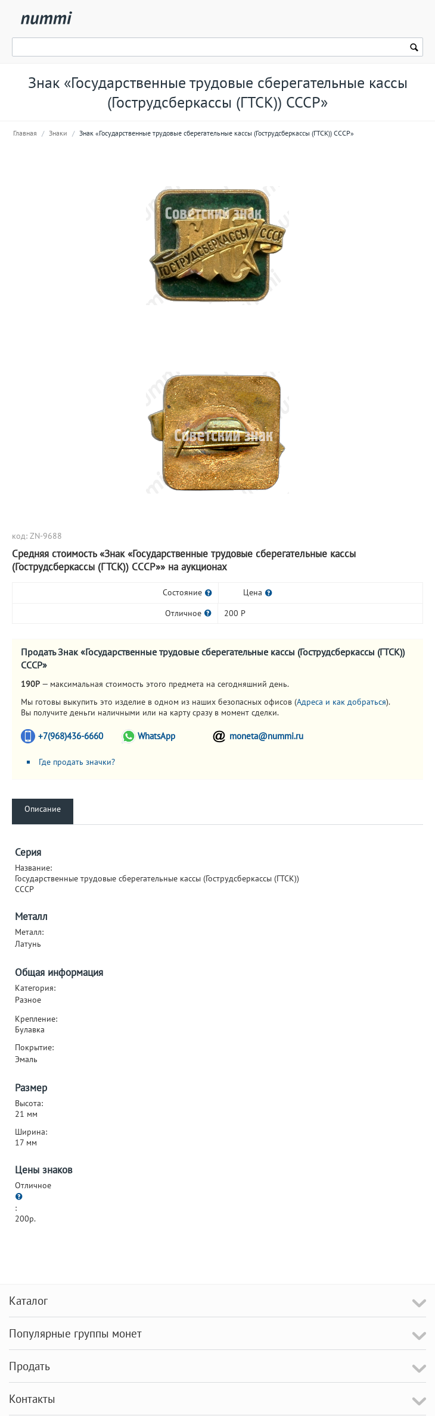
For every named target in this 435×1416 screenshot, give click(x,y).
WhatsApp (156, 736)
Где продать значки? (77, 761)
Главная (25, 132)
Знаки (58, 132)
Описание (42, 808)
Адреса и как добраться (341, 701)
